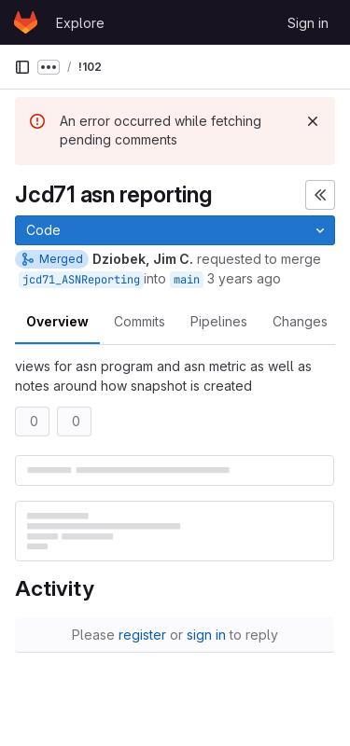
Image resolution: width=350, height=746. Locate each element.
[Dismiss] (312, 121)
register (142, 634)
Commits (139, 321)
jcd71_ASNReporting (81, 279)
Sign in (308, 23)
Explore (80, 23)
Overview (57, 321)
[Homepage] (25, 22)
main (187, 279)
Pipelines (218, 321)
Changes (300, 321)
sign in (206, 634)
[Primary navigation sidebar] (22, 67)
